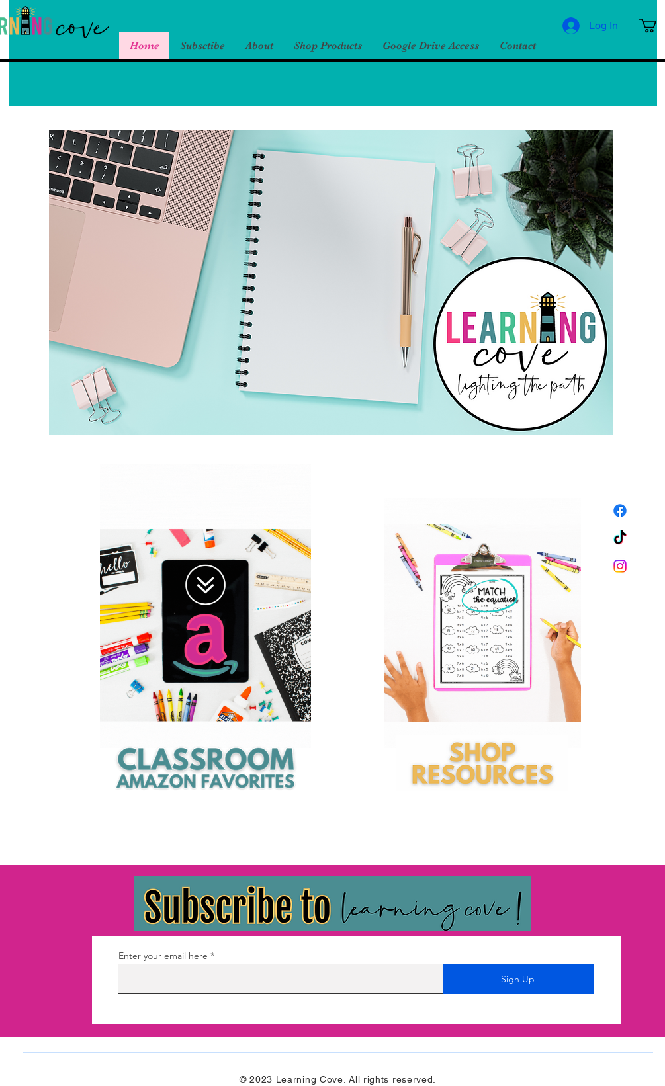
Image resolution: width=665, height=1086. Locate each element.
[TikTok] (620, 538)
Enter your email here (163, 955)
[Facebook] (620, 510)
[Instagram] (620, 566)
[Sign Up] (518, 979)
